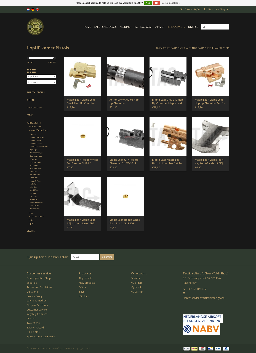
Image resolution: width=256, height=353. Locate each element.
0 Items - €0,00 (190, 9)
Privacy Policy (34, 296)
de (32, 9)
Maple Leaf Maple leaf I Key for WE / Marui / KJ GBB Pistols (209, 161)
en (37, 9)
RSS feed (84, 296)
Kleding (125, 26)
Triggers (33, 196)
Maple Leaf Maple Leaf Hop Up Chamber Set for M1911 (167, 161)
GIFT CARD (33, 331)
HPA (31, 213)
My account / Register (216, 9)
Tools (31, 219)
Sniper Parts (35, 209)
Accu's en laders (36, 216)
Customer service (37, 309)
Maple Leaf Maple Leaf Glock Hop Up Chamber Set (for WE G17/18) (81, 101)
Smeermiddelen (36, 202)
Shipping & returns (37, 305)
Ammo (159, 26)
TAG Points (33, 322)
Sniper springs (36, 153)
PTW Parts (34, 205)
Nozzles (33, 171)
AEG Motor (34, 190)
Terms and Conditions (39, 287)
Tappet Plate (35, 181)
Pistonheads (35, 162)
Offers (82, 287)
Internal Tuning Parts (191, 48)
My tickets (136, 287)
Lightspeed (84, 348)
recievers (34, 177)
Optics (31, 223)
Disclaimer (33, 291)
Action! (30, 318)
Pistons (33, 159)
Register (135, 278)
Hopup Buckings (37, 137)
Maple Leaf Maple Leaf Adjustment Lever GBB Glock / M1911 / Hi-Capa (81, 221)
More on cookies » (171, 3)
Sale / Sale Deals (105, 26)
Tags (81, 291)
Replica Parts (176, 26)
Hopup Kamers (36, 143)
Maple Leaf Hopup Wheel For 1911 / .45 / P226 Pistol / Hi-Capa (125, 221)
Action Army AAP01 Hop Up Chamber (124, 101)
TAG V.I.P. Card (35, 327)
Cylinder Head (36, 168)
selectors (34, 184)
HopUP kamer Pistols (217, 48)
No (156, 3)
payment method (37, 300)
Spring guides (36, 156)
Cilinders (34, 165)
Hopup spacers (36, 140)
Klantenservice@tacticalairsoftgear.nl (204, 297)
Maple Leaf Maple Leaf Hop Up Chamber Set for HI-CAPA (210, 101)
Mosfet (33, 193)
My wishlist (137, 291)
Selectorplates (35, 174)
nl (28, 9)
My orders (136, 282)
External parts (35, 126)
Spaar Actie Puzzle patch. (41, 336)
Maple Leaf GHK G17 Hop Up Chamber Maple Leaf (167, 101)
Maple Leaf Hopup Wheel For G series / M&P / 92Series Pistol (82, 161)
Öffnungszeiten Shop (39, 278)
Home (87, 26)
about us (32, 282)
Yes (148, 3)
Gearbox (33, 187)
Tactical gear (143, 26)
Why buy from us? (37, 313)
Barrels (33, 134)
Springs (33, 150)
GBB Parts (34, 199)
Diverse (193, 26)
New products (87, 282)
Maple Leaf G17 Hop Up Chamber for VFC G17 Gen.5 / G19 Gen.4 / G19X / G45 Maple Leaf (125, 161)
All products (85, 278)
